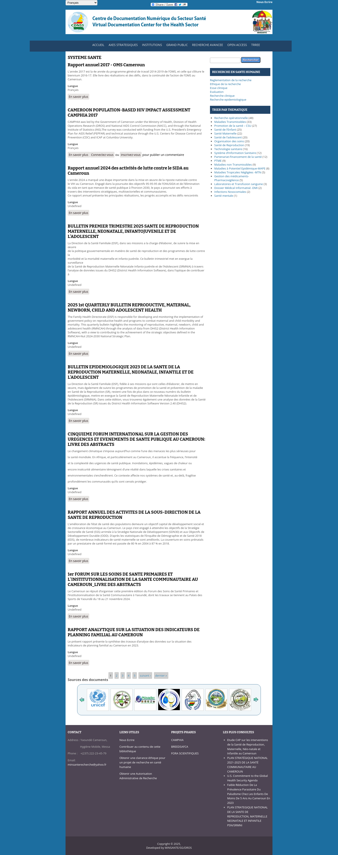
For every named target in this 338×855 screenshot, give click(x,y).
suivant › (145, 675)
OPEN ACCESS (237, 45)
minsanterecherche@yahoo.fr (87, 764)
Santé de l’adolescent (228, 137)
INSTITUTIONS (151, 46)
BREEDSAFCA (179, 747)
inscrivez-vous (131, 155)
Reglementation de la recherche (231, 80)
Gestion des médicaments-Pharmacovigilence (231, 178)
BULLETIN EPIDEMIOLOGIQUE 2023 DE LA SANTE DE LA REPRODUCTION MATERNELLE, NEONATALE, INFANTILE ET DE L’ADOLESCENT (131, 372)
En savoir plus (79, 97)
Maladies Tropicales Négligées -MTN (237, 172)
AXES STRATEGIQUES (122, 46)
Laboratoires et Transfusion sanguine (238, 184)
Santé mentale (223, 196)
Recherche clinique (222, 96)
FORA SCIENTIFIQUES (185, 753)
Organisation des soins (229, 141)
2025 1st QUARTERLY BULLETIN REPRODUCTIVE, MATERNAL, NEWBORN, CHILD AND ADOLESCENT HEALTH (129, 307)
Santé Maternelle (225, 133)
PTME (218, 161)
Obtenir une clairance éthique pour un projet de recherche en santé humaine (142, 762)
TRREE (255, 45)
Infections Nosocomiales (230, 192)
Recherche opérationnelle (231, 118)
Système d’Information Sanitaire (235, 153)
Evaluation (217, 92)
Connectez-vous (102, 155)
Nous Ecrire (127, 740)
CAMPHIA (177, 740)
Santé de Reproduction (229, 145)
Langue (73, 86)
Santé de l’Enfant (225, 129)
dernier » (161, 675)
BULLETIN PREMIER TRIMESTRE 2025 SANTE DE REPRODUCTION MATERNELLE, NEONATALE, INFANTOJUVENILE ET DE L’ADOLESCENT (133, 231)
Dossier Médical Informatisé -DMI (236, 188)
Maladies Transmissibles (230, 122)
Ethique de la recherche (225, 84)
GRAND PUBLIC (177, 45)
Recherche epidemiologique (228, 99)
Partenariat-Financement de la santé (238, 157)
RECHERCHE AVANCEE (207, 45)
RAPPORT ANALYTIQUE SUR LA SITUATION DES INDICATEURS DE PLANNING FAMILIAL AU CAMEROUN (134, 632)
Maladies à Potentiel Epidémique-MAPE (239, 168)
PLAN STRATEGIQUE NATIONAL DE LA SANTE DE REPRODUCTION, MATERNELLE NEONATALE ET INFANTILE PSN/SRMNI (247, 816)
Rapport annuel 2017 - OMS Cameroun (106, 64)
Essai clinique (218, 88)
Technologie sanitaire (228, 149)
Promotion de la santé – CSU (232, 126)
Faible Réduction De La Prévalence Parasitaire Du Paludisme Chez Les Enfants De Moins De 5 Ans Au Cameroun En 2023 (248, 794)
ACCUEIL (97, 46)
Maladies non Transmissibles (233, 164)
